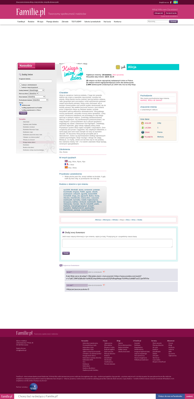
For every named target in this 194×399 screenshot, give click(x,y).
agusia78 (84, 196)
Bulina (91, 196)
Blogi (170, 345)
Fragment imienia (24, 79)
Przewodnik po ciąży (89, 345)
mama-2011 (85, 198)
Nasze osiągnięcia (140, 358)
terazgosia (67, 202)
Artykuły (172, 347)
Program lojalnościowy (142, 351)
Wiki (170, 351)
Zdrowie (65, 21)
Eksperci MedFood (159, 362)
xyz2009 (66, 190)
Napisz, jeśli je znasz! (151, 100)
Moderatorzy (138, 349)
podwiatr (96, 190)
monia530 (67, 196)
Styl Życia (156, 358)
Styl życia (107, 21)
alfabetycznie (25, 105)
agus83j (84, 194)
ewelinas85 (67, 200)
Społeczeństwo (123, 347)
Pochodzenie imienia (25, 100)
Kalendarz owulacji (29, 127)
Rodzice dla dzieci (28, 147)
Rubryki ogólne (109, 349)
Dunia (97, 196)
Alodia (139, 220)
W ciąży (40, 21)
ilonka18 (82, 202)
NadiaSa (66, 206)
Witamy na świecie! (29, 139)
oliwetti (95, 192)
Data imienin (23, 97)
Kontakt (137, 343)
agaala (88, 192)
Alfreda (115, 220)
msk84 (83, 200)
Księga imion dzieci (29, 142)
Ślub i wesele (108, 351)
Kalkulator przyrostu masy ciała (32, 134)
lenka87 (91, 206)
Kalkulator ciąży (28, 132)
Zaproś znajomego (140, 353)
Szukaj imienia (23, 90)
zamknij (189, 396)
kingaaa (76, 192)
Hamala (76, 204)
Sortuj (21, 103)
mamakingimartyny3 (79, 206)
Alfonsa (98, 220)
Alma (133, 220)
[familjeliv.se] (175, 2)
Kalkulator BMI (88, 360)
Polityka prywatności (141, 360)
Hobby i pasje (122, 349)
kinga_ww (76, 196)
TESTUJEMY (76, 21)
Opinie (120, 343)
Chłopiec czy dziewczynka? (31, 137)
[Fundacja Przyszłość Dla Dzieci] (33, 387)
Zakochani (26, 122)
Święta (155, 353)
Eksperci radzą (109, 347)
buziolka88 (67, 192)
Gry (84, 362)
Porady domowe (109, 364)
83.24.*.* (69, 272)
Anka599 (89, 204)
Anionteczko (75, 198)
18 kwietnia (106, 75)
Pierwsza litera (23, 93)
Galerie (171, 349)
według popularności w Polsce (30, 110)
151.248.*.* (70, 285)
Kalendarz (26, 145)
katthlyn (75, 202)
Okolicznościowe (124, 351)
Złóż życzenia (118, 75)
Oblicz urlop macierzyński (91, 351)
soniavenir (88, 190)
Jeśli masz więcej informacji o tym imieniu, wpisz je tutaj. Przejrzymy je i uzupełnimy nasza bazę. (99, 236)
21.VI (112, 77)
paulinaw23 (67, 194)
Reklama (137, 345)
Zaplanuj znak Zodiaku (30, 124)
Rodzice (31, 21)
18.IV (107, 77)
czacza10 (95, 198)
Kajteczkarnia (92, 200)
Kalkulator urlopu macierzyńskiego (33, 150)
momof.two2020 (87, 210)
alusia (81, 190)
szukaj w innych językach (29, 87)
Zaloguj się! (159, 13)
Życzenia (172, 353)
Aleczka (66, 198)
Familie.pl (21, 21)
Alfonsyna (106, 220)
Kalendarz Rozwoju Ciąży (31, 129)
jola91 (96, 204)
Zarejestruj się (171, 13)
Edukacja (86, 364)
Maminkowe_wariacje (71, 210)
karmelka (76, 200)
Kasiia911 (67, 208)
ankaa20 (76, 194)
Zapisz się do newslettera (169, 16)
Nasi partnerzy (139, 355)
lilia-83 (83, 204)
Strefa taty (108, 360)
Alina (128, 220)
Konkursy (117, 21)
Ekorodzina (108, 345)
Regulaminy (138, 347)
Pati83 (82, 192)
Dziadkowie (108, 358)
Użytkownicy (108, 362)
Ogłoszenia (108, 343)
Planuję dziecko (52, 21)
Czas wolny (156, 360)
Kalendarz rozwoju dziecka (92, 358)
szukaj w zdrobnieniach (28, 85)
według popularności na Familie (31, 107)
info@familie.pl (21, 350)
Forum (171, 343)
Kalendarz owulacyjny (90, 343)
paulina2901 (89, 208)
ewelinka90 (91, 202)
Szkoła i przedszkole (92, 21)
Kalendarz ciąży (88, 347)
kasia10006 (92, 194)
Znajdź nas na (165, 2)
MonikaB (74, 190)
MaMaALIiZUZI (78, 208)
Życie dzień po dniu (124, 345)
